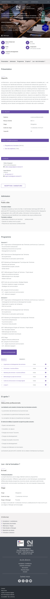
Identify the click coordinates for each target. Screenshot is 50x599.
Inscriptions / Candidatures (25, 563)
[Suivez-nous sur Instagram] (23, 580)
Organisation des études (8, 523)
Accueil (3, 13)
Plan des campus (25, 569)
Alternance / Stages (7, 526)
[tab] (9, 352)
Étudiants (16, 1)
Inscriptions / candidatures (13, 186)
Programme (20, 61)
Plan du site (4, 590)
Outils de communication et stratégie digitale (14, 380)
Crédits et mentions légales (7, 592)
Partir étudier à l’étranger (8, 528)
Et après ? (28, 61)
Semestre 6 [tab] (22, 359)
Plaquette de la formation (12, 145)
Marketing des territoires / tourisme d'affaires (14, 372)
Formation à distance (7, 532)
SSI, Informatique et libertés (7, 594)
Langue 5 (6, 385)
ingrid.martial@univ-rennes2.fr (13, 176)
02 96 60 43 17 (9, 174)
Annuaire (25, 572)
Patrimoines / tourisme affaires (11, 368)
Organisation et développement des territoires (14, 364)
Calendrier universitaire (25, 565)
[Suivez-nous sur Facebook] (19, 580)
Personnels (25, 1)
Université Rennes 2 (6, 1)
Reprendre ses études (7, 530)
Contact (3, 588)
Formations (10, 13)
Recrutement (25, 567)
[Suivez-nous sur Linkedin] (26, 580)
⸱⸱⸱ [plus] (48, 2)
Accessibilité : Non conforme (8, 596)
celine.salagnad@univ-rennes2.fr (14, 167)
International (34, 1)
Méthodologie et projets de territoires (12, 376)
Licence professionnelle (20, 13)
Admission (13, 61)
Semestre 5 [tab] (4, 359)
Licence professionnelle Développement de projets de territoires (19, 15)
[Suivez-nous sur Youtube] (30, 580)
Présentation (4, 61)
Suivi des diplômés (10, 148)
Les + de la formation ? (38, 61)
